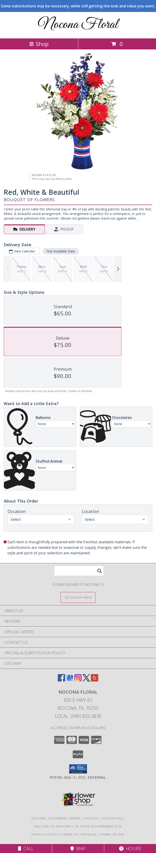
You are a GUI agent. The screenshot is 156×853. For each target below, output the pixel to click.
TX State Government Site (98, 826)
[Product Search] (79, 571)
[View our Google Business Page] (69, 680)
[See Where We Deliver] (78, 597)
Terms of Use (112, 834)
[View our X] (86, 680)
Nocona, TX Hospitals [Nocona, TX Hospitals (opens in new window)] (104, 818)
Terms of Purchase (79, 834)
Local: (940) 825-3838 (78, 716)
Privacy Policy (45, 834)
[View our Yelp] (94, 680)
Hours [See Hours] (130, 848)
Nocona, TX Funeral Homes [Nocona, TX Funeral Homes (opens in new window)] (56, 818)
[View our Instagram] (78, 680)
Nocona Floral (78, 24)
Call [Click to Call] (26, 848)
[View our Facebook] (61, 680)
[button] (78, 768)
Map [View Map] (78, 848)
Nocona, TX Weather (52, 826)
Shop (39, 44)
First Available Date (60, 251)
